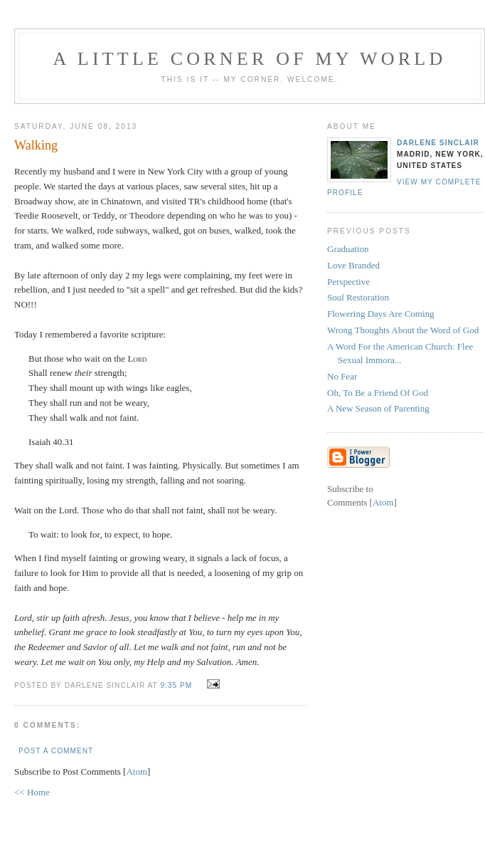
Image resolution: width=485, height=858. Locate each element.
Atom (136, 771)
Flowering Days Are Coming (381, 313)
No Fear (342, 376)
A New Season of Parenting (378, 408)
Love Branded (353, 265)
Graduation (347, 249)
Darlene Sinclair (438, 143)
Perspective (348, 281)
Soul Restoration (358, 297)
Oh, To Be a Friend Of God (377, 392)
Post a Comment (55, 751)
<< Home (32, 792)
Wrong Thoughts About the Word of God (403, 330)
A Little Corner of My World (250, 58)
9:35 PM (177, 685)
